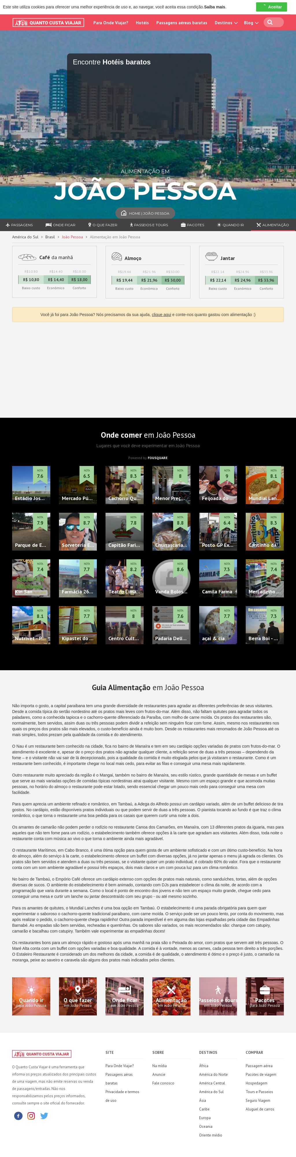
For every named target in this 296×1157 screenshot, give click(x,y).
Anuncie (158, 1074)
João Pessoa (72, 236)
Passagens (19, 225)
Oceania (205, 1126)
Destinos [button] (225, 22)
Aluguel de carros (260, 1109)
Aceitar (271, 7)
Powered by (148, 458)
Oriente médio (210, 1135)
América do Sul (25, 236)
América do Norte (213, 1074)
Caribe (204, 1109)
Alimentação (273, 225)
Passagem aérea (259, 1065)
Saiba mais (214, 7)
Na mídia (159, 1065)
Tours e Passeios (259, 1091)
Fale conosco (163, 1083)
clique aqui (161, 314)
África (203, 1065)
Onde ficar (60, 225)
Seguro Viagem (258, 1100)
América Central (212, 1083)
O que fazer (102, 225)
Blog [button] (250, 22)
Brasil (50, 236)
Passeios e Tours (149, 225)
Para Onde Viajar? (110, 22)
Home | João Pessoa (145, 213)
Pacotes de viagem (261, 1074)
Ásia (202, 1100)
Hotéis (142, 22)
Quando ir (230, 225)
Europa (205, 1117)
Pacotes (192, 225)
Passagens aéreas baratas (181, 22)
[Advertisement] (148, 368)
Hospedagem (256, 1083)
